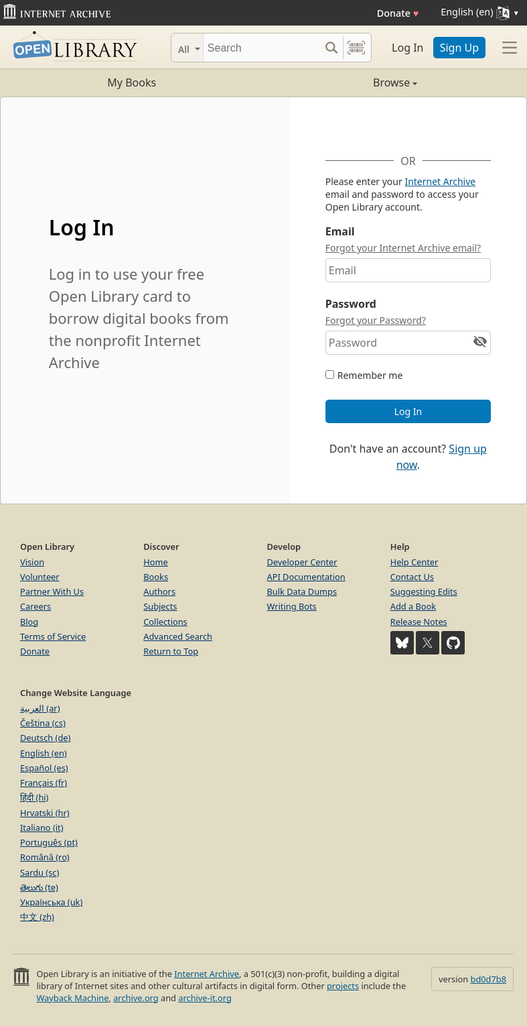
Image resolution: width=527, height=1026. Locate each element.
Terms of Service (53, 636)
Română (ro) (45, 857)
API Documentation (306, 577)
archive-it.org (205, 998)
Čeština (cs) (43, 723)
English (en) (43, 753)
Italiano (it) (42, 827)
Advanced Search (177, 636)
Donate (398, 13)
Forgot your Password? (375, 320)
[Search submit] (331, 48)
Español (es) (44, 768)
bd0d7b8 (488, 979)
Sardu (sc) (39, 872)
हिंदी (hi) (34, 797)
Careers (35, 606)
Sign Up (459, 47)
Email (340, 231)
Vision (32, 562)
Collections (165, 622)
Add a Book (413, 606)
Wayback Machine (72, 998)
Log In (407, 47)
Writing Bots (292, 606)
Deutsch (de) (45, 738)
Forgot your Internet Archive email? (403, 247)
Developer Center (302, 562)
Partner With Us (52, 591)
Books (155, 577)
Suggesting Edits (423, 591)
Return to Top (170, 651)
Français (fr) (43, 783)
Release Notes (418, 622)
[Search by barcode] (356, 48)
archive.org (135, 998)
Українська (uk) (51, 902)
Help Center (414, 562)
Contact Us (412, 577)
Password (350, 303)
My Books (131, 82)
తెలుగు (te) (39, 887)
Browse (341, 82)
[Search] (261, 48)
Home (155, 562)
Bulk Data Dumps (302, 591)
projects (343, 986)
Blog (29, 622)
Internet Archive (439, 181)
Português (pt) (49, 842)
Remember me (370, 375)
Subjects (160, 606)
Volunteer (40, 577)
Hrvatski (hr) (45, 813)
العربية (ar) (40, 708)
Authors (159, 591)
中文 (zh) (37, 917)
